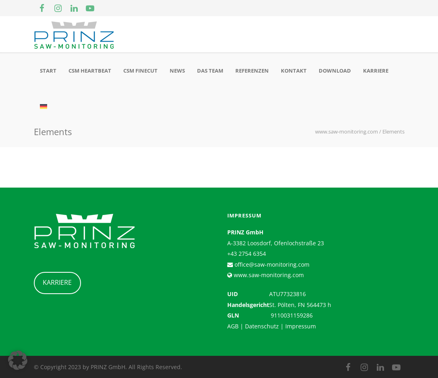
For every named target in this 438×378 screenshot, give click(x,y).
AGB (233, 326)
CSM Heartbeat (90, 70)
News (177, 70)
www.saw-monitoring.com (268, 275)
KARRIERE (57, 282)
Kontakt (294, 70)
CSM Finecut (140, 70)
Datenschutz (262, 326)
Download (335, 70)
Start (48, 70)
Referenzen (252, 70)
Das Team (210, 70)
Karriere (375, 70)
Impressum (300, 326)
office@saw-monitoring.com (271, 264)
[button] (17, 360)
